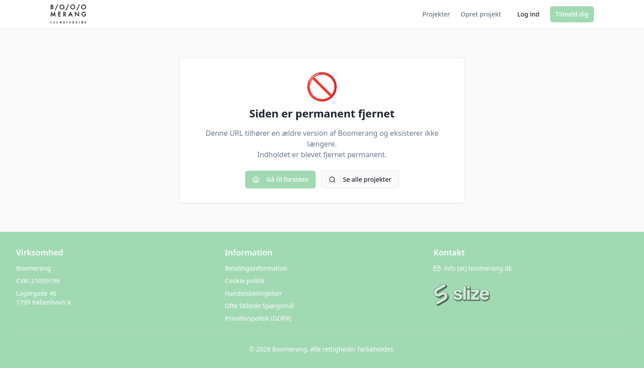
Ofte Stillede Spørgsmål (259, 305)
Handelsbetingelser (253, 293)
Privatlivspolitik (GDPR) (258, 318)
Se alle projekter (360, 179)
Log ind (528, 14)
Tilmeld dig (572, 14)
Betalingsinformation (256, 268)
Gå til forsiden (280, 179)
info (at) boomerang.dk (472, 268)
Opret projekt (481, 14)
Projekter (436, 14)
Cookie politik (245, 280)
